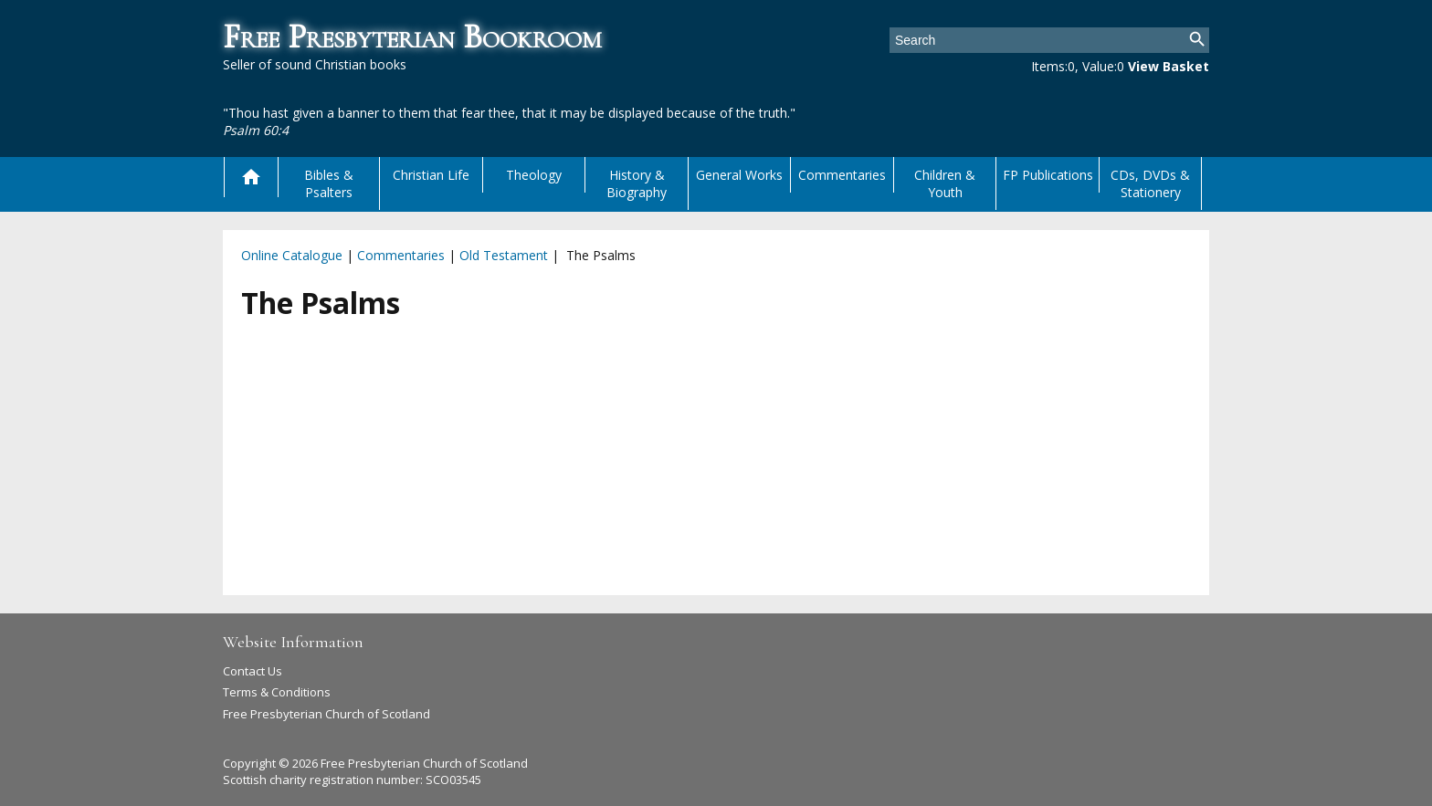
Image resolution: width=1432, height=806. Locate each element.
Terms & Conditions (277, 692)
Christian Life (431, 174)
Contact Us (252, 671)
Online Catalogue (291, 255)
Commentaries (842, 174)
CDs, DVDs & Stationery (1150, 183)
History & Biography (636, 183)
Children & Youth (944, 183)
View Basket (1168, 66)
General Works (739, 174)
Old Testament (503, 255)
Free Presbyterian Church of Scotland (326, 714)
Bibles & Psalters (328, 183)
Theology (534, 174)
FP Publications (1048, 174)
